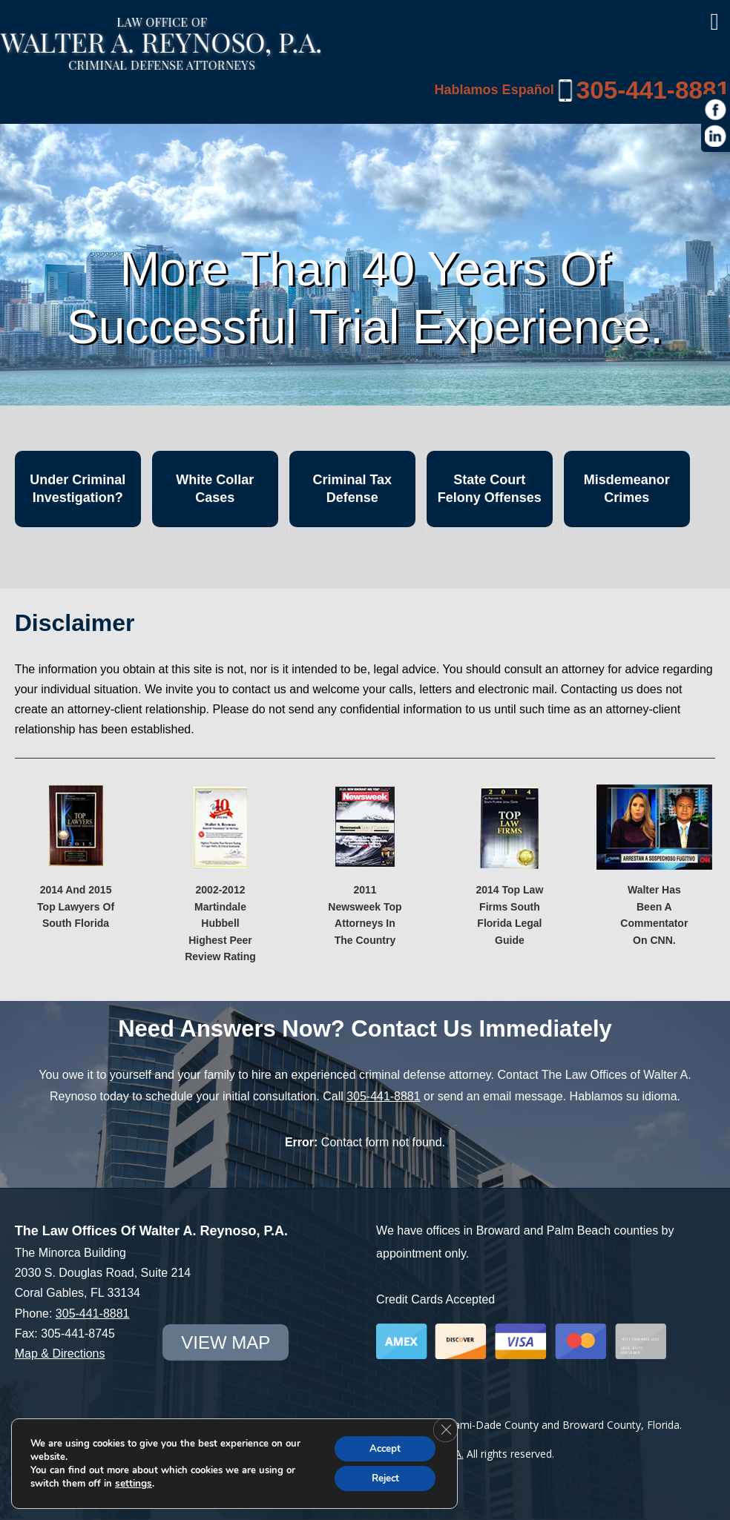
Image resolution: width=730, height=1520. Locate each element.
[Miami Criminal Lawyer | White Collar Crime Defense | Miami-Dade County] (160, 62)
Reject (381, 1477)
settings (133, 1482)
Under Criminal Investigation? (77, 488)
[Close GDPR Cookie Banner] (444, 1428)
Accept (381, 1446)
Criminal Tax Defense (352, 488)
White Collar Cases (215, 488)
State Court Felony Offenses (490, 488)
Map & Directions (60, 1353)
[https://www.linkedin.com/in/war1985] (716, 136)
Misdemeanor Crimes (627, 488)
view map (222, 1342)
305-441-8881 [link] (651, 90)
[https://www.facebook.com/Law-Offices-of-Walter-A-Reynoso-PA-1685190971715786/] (716, 110)
